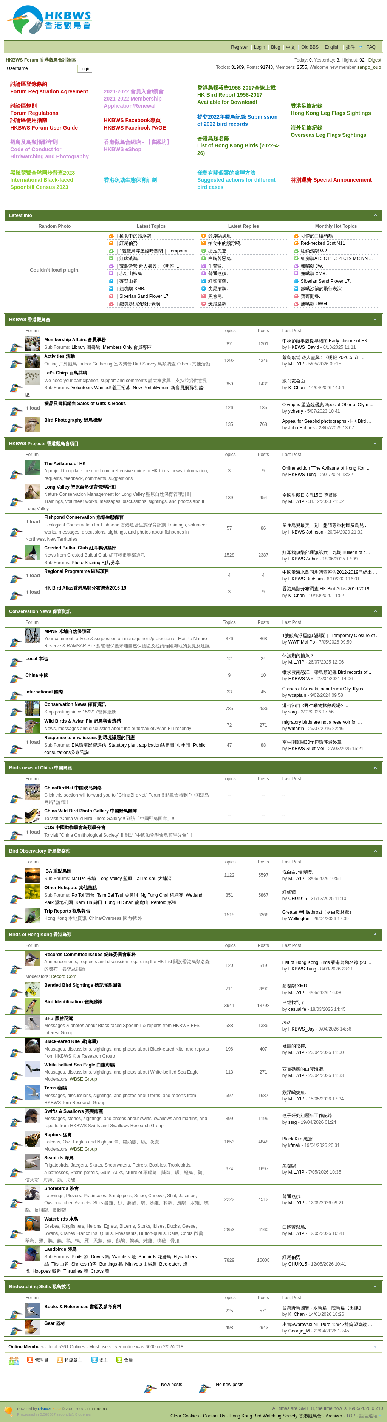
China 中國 (36, 675)
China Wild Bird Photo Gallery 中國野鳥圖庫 (90, 811)
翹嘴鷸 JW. (312, 266)
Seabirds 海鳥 (59, 1158)
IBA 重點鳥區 (57, 871)
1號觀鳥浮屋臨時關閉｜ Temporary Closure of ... (331, 635)
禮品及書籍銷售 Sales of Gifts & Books (85, 403)
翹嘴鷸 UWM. (314, 303)
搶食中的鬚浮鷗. (135, 235)
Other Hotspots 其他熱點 (70, 887)
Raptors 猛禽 (58, 1134)
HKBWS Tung (302, 474)
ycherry (295, 411)
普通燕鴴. (218, 273)
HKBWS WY (300, 678)
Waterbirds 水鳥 (61, 1219)
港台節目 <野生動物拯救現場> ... (315, 705)
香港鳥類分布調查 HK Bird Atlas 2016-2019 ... (328, 588)
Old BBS (310, 47)
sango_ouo (369, 67)
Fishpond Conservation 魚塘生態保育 (83, 517)
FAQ (371, 47)
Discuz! (44, 1409)
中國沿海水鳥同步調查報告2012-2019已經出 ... (329, 572)
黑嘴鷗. (289, 1165)
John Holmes (301, 427)
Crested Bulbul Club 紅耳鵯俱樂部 (80, 548)
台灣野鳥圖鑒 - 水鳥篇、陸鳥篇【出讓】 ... (325, 1308)
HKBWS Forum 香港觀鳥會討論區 (41, 60)
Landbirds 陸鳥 (60, 1249)
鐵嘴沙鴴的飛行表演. (140, 303)
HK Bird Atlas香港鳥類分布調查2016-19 (85, 588)
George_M (299, 1331)
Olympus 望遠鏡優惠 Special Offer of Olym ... (327, 404)
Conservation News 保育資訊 (40, 611)
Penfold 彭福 (163, 902)
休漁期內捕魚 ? (297, 655)
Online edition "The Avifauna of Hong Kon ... (326, 468)
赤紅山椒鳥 (130, 273)
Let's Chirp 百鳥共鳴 (65, 373)
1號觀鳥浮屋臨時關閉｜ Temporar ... (156, 251)
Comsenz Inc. (96, 1409)
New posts (163, 1384)
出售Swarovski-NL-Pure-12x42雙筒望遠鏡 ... (327, 1324)
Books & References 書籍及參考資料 (82, 1306)
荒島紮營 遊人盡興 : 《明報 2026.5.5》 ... (324, 357)
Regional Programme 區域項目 (76, 571)
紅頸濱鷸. (218, 281)
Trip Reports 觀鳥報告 (67, 911)
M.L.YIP (296, 364)
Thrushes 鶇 (75, 1271)
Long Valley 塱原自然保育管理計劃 (80, 487)
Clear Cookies (184, 1416)
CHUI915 (297, 898)
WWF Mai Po (301, 642)
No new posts (220, 1384)
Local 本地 (36, 658)
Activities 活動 (59, 356)
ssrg (292, 712)
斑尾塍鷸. (218, 303)
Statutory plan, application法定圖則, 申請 (149, 745)
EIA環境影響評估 (88, 745)
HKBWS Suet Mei (306, 748)
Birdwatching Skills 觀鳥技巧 (39, 1286)
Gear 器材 (54, 1323)
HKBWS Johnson (306, 532)
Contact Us (214, 1416)
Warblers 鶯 (124, 1257)
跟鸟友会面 (293, 381)
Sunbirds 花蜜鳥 (154, 1257)
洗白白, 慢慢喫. (297, 872)
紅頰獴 (289, 892)
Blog (275, 47)
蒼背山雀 (128, 281)
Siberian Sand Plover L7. (144, 296)
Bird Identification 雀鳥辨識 (73, 1001)
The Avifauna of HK (65, 463)
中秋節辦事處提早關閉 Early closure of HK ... (327, 341)
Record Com (63, 976)
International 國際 (44, 692)
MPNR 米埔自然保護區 (67, 631)
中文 (290, 47)
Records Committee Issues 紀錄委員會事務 (89, 954)
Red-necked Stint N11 (323, 243)
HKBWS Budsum (305, 579)
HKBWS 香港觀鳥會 (29, 319)
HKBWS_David (303, 347)
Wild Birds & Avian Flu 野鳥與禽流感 (82, 721)
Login (259, 47)
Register (239, 47)
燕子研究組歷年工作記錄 (307, 1115)
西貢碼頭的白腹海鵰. (303, 1069)
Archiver (333, 1416)
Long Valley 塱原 (115, 878)
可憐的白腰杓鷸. (317, 235)
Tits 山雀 (60, 1264)
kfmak (294, 1145)
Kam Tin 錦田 (89, 902)
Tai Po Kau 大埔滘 (153, 878)
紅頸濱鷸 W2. (314, 251)
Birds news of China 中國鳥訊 (40, 768)
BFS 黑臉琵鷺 (58, 1018)
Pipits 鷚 (79, 1257)
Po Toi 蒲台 (82, 895)
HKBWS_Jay (301, 1029)
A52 (286, 1022)
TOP (350, 1416)
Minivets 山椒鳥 (141, 1264)
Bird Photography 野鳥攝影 (73, 420)
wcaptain (297, 695)
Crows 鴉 (100, 1271)
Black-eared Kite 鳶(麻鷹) (71, 1041)
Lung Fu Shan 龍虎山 (127, 902)
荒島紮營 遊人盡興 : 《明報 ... (149, 266)
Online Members (25, 1346)
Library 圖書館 (85, 347)
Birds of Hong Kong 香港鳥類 (40, 934)
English (332, 47)
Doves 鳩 (100, 1257)
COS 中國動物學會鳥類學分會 (74, 827)
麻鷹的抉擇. (294, 1046)
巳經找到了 (293, 1002)
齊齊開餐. (310, 296)
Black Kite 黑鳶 (297, 1139)
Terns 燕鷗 (55, 1088)
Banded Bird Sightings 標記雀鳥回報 (83, 985)
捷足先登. (218, 251)
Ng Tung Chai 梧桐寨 (162, 895)
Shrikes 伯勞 (84, 1264)
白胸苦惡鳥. (220, 258)
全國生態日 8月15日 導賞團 (310, 495)
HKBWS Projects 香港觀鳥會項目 (43, 443)
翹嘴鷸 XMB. (132, 288)
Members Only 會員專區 (127, 347)
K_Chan (296, 387)
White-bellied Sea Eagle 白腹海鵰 (79, 1065)
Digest (374, 60)
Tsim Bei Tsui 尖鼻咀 (117, 895)
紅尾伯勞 (128, 243)
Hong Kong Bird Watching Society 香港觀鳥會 (275, 1416)
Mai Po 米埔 (83, 878)
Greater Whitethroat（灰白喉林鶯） (318, 912)
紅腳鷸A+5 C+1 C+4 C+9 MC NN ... (337, 258)
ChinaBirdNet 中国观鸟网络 (73, 788)
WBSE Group (83, 1079)
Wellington (299, 918)
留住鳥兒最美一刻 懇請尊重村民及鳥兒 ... (325, 525)
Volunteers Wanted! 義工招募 (100, 387)
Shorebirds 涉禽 (61, 1188)
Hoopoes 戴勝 (47, 1271)
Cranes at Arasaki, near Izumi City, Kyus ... (325, 689)
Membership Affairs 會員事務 (75, 339)
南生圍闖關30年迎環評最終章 (312, 742)
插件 (350, 47)
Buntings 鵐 (111, 1264)
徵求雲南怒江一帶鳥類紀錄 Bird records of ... (327, 672)
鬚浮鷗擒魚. (220, 235)
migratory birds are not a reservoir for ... (322, 722)
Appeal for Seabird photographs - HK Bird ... (326, 421)
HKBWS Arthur (303, 559)
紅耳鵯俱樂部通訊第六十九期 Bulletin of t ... (326, 552)
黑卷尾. (215, 296)
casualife (297, 1009)
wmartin (296, 728)
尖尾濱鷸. (218, 288)
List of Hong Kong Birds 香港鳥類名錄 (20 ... (326, 962)
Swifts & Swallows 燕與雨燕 (73, 1111)
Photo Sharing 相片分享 (95, 562)
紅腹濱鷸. (129, 258)
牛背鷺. (215, 266)
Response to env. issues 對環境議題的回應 (89, 737)
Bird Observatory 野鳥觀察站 (39, 851)
